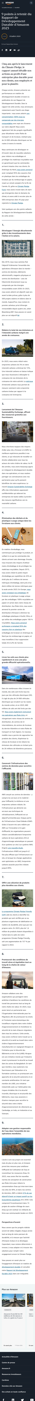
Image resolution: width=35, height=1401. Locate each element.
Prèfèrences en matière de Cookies (10, 1394)
